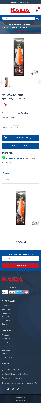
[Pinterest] (13, 389)
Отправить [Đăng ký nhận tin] (20, 265)
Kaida (23, 400)
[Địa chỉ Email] (20, 258)
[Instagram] (18, 389)
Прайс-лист (7, 357)
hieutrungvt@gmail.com (19, 374)
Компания (6, 309)
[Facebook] (3, 389)
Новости (5, 316)
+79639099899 (15, 158)
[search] (20, 18)
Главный (5, 305)
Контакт (5, 324)
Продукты (6, 312)
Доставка (6, 320)
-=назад (20, 241)
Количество (7, 127)
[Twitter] (8, 389)
